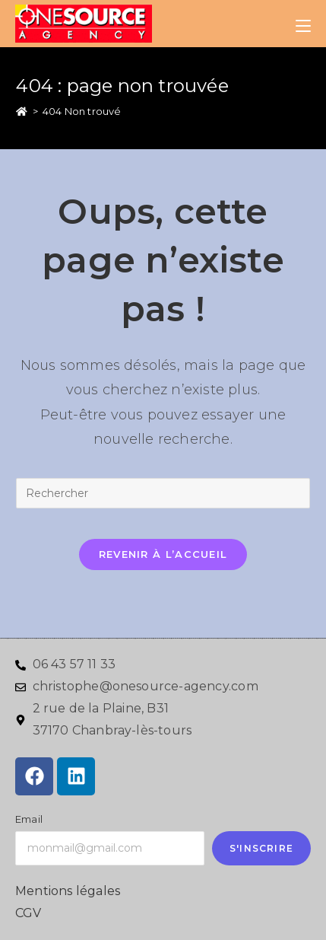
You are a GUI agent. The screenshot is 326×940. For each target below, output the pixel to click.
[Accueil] (21, 111)
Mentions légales (67, 891)
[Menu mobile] (303, 23)
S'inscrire (261, 848)
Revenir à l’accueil (163, 554)
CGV (28, 913)
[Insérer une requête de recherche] (162, 493)
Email (29, 819)
